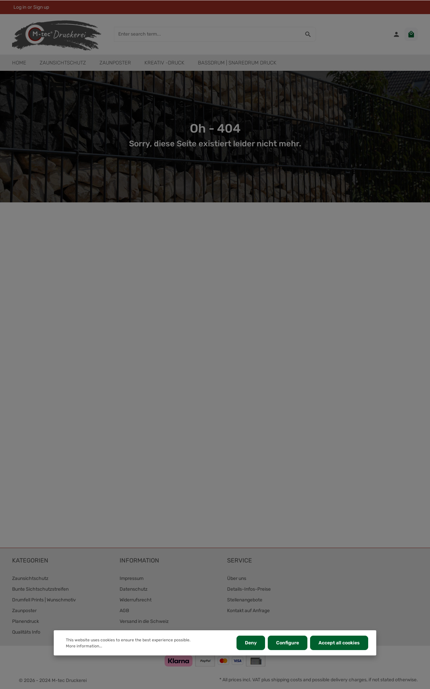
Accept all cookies (339, 643)
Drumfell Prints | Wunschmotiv (44, 600)
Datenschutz (133, 589)
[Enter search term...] (207, 34)
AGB (124, 610)
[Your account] (396, 34)
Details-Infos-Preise (249, 589)
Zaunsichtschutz (30, 578)
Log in (19, 7)
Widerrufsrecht (136, 600)
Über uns (236, 578)
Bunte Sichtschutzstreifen (40, 589)
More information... (84, 646)
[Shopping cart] (411, 34)
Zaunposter (24, 610)
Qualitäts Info (26, 632)
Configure (287, 643)
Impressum (131, 578)
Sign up (41, 7)
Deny (251, 643)
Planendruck (25, 621)
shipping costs (286, 680)
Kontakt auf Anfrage (248, 610)
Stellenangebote (244, 600)
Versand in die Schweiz (144, 621)
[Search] (308, 34)
